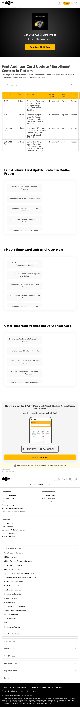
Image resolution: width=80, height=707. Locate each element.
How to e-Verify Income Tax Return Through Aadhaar (24, 373)
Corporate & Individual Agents (13, 512)
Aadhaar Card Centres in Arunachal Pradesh (25, 286)
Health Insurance (8, 533)
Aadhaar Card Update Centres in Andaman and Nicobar (25, 264)
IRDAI (21, 691)
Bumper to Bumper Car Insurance (15, 610)
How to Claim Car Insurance (14, 582)
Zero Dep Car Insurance (12, 590)
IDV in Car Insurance (11, 619)
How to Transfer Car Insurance (15, 586)
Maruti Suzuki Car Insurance (14, 553)
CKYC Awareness (8, 502)
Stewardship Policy (9, 691)
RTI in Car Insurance (11, 615)
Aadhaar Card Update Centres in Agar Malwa (25, 220)
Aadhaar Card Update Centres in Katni (25, 199)
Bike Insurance (7, 527)
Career (47, 484)
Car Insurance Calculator (12, 594)
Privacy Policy (31, 691)
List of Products (8, 498)
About (32, 484)
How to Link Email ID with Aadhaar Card (24, 351)
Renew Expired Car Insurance (14, 606)
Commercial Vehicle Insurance (13, 530)
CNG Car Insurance (10, 557)
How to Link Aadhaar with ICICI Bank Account (25, 362)
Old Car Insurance (10, 602)
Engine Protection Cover (12, 569)
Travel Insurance (8, 536)
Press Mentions (8, 505)
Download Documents (50, 502)
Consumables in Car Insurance (15, 565)
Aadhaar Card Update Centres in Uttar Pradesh (25, 296)
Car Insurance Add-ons (12, 627)
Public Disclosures (49, 498)
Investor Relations (55, 687)
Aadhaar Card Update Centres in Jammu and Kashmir (24, 275)
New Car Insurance (10, 598)
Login (67, 3)
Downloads (6, 687)
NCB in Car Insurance (11, 623)
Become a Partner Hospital (12, 508)
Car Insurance (7, 523)
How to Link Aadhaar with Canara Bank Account (24, 340)
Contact (40, 484)
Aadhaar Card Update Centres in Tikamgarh (25, 188)
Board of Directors (49, 495)
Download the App (40, 457)
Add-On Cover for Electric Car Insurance (18, 561)
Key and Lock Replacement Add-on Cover (19, 573)
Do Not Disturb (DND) (21, 687)
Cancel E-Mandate (9, 495)
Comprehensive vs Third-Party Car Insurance (20, 577)
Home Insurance (8, 540)
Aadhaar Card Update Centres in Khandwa (25, 209)
